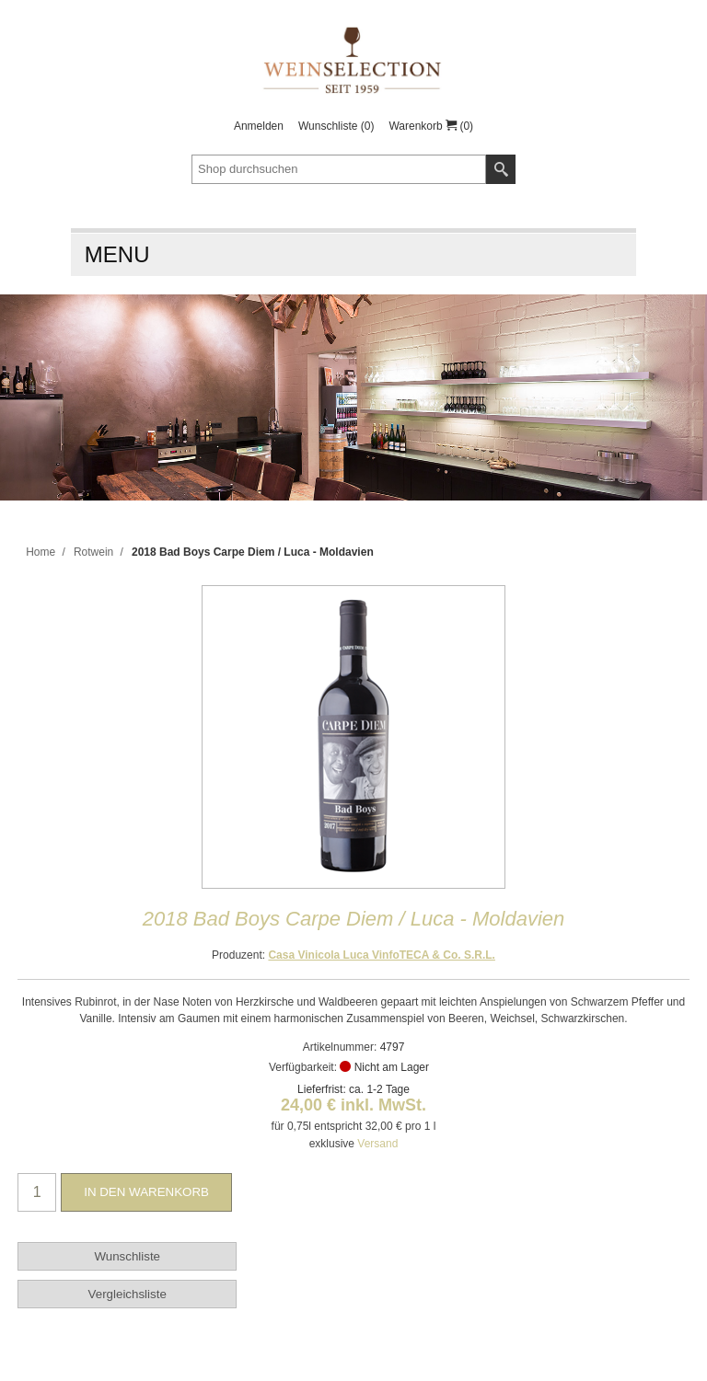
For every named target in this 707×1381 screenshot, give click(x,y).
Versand (377, 1143)
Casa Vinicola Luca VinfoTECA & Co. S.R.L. (381, 955)
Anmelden (259, 126)
